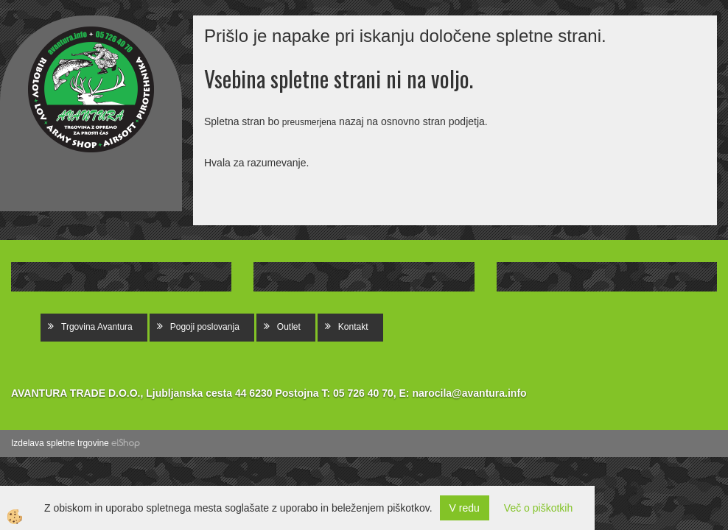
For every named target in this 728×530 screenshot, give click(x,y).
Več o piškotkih (538, 508)
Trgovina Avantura (97, 327)
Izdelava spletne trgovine (60, 443)
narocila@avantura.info (469, 393)
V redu (464, 508)
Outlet (289, 327)
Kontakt (353, 327)
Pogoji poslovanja (204, 327)
